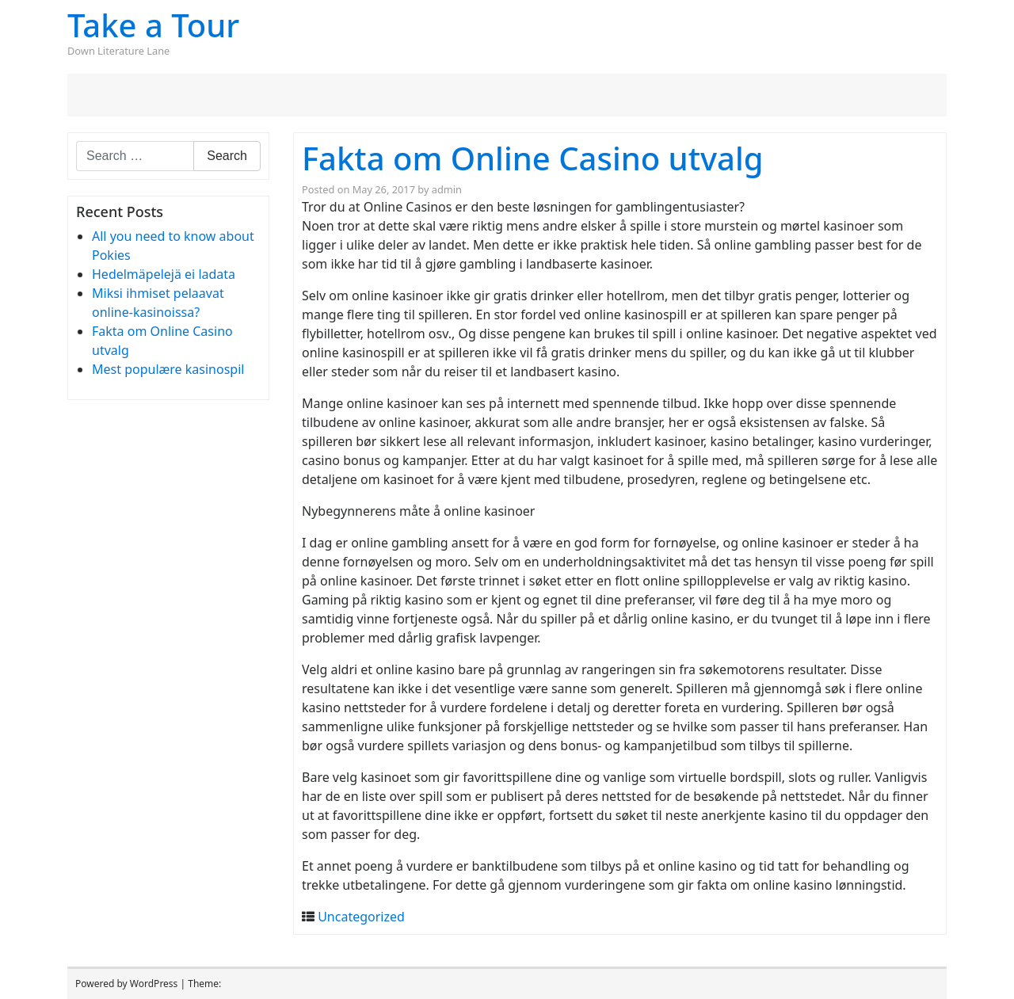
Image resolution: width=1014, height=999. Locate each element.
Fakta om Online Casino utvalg (533, 158)
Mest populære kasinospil (168, 369)
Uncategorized (361, 916)
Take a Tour (153, 25)
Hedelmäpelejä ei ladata (163, 274)
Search (227, 155)
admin (447, 189)
